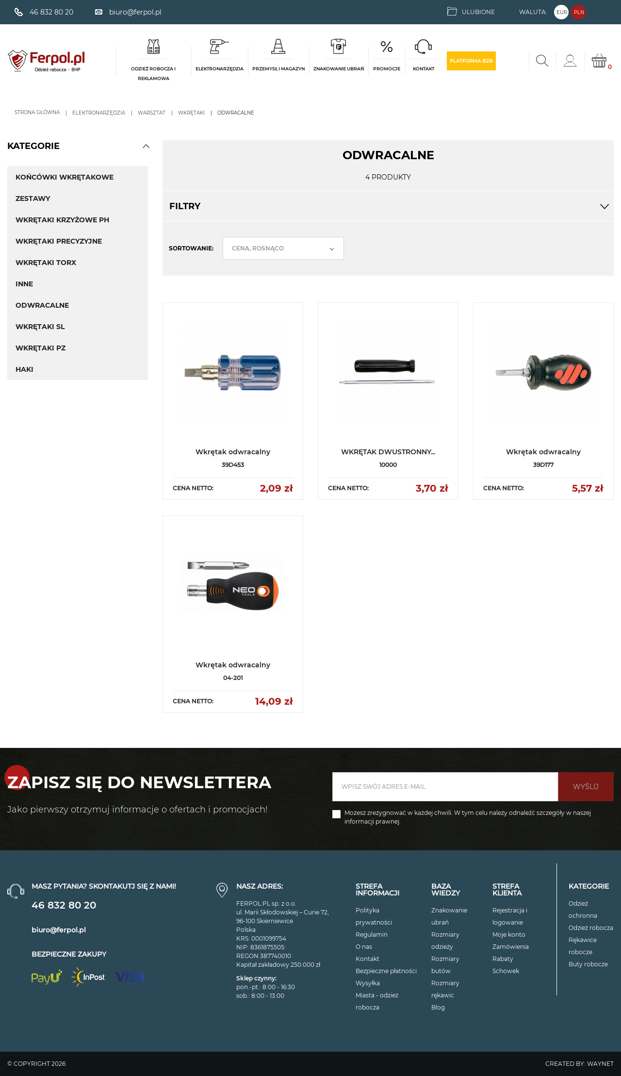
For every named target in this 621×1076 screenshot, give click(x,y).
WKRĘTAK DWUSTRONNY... (388, 451)
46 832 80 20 (64, 905)
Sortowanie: (191, 248)
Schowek (505, 971)
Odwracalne (42, 305)
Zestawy (33, 198)
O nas (364, 946)
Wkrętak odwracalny (233, 451)
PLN (579, 12)
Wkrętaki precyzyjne (59, 241)
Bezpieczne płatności (386, 971)
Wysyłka (368, 983)
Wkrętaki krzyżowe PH (62, 219)
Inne (24, 284)
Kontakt (367, 958)
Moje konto (508, 934)
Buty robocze (588, 964)
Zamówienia (510, 946)
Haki (24, 369)
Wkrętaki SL (40, 326)
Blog (438, 1007)
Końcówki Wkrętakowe (65, 177)
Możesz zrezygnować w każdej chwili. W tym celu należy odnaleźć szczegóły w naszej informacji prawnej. (467, 817)
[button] (146, 146)
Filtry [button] (388, 206)
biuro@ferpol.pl (59, 930)
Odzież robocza (591, 927)
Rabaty (502, 958)
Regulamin (372, 934)
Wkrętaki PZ (40, 348)
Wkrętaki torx (46, 262)
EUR (561, 12)
